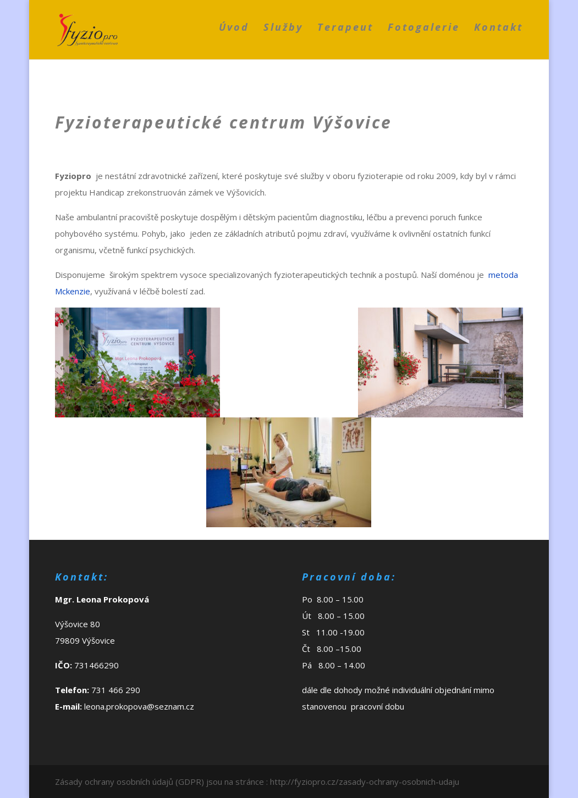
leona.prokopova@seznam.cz (139, 706)
